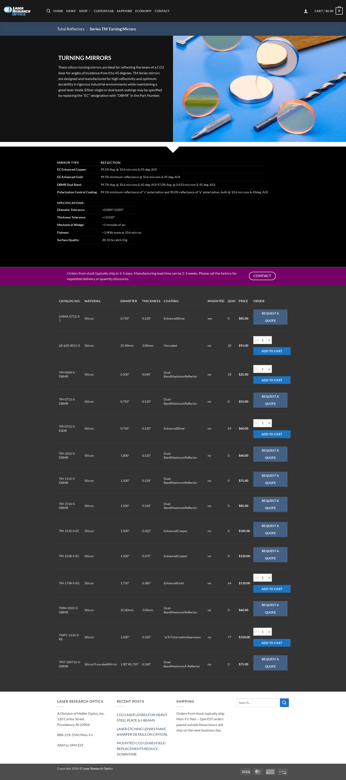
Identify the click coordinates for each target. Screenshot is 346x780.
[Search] (48, 11)
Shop (85, 11)
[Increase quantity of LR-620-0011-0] (269, 340)
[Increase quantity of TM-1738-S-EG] (269, 578)
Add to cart (271, 351)
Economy (143, 11)
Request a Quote (270, 317)
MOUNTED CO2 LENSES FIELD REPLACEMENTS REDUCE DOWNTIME (141, 748)
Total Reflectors (71, 28)
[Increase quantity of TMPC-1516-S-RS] (269, 632)
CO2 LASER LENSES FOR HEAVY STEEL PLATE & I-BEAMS (142, 717)
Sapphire (124, 11)
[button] (306, 11)
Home (58, 11)
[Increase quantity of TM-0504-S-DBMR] (269, 369)
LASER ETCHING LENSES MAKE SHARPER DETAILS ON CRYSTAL (142, 732)
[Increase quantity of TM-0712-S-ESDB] (269, 423)
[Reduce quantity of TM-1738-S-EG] (256, 578)
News (71, 11)
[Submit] (284, 702)
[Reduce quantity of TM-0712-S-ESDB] (256, 423)
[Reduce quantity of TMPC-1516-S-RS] (256, 632)
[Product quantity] (263, 340)
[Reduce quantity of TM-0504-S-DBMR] (256, 369)
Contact (162, 11)
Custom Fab (104, 11)
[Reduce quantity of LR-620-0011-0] (256, 340)
